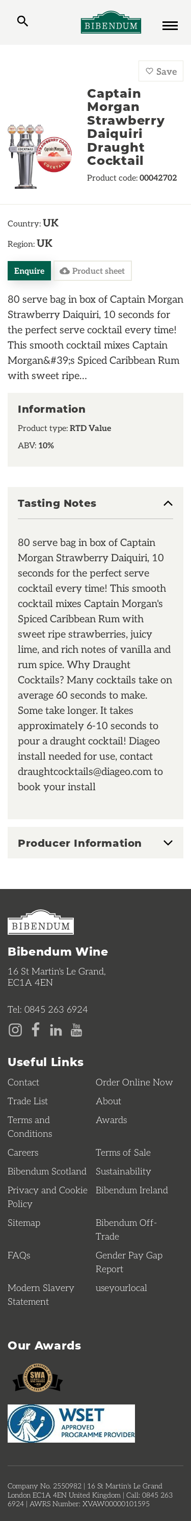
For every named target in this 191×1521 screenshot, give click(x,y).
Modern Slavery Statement (41, 1294)
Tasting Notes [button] (57, 503)
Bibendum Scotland (47, 1171)
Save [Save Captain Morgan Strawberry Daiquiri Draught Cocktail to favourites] (161, 71)
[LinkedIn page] (56, 1029)
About (108, 1100)
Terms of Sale (123, 1152)
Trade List (28, 1100)
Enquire (29, 270)
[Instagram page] (15, 1029)
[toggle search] (23, 22)
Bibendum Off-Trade (126, 1229)
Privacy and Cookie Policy (48, 1196)
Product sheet (92, 270)
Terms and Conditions (30, 1126)
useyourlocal (121, 1287)
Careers (23, 1152)
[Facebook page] (35, 1029)
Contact (23, 1081)
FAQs (19, 1254)
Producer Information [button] (80, 842)
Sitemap (24, 1222)
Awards (111, 1119)
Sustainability (123, 1171)
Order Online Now (134, 1081)
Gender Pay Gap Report (129, 1261)
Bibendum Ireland (132, 1189)
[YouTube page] (76, 1029)
